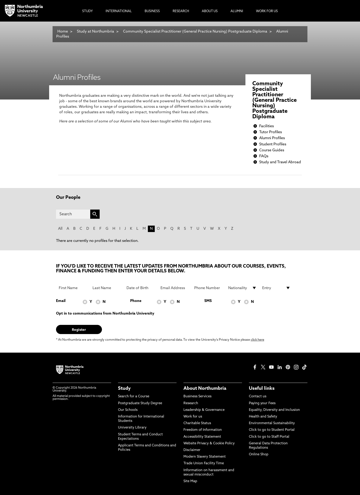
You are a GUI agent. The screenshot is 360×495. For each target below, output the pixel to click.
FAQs (263, 156)
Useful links (262, 388)
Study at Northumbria (95, 31)
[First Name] (73, 288)
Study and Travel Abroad (280, 162)
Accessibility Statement (202, 437)
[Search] (73, 214)
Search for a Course (133, 396)
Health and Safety (263, 416)
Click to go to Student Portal (272, 430)
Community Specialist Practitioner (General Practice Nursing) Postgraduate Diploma (195, 31)
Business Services (197, 396)
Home (62, 31)
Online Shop (258, 454)
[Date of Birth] (140, 288)
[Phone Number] (208, 288)
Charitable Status (197, 423)
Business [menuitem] (152, 11)
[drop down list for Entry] (276, 288)
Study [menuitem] (87, 11)
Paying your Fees (262, 403)
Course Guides (271, 150)
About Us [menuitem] (210, 11)
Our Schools (128, 410)
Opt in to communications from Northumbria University (105, 313)
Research (190, 403)
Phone (135, 301)
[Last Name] (106, 288)
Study (124, 388)
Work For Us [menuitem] (267, 11)
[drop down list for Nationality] (242, 288)
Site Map (190, 481)
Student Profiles (272, 144)
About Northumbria (204, 388)
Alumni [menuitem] (237, 11)
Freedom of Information (202, 430)
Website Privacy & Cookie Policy (209, 443)
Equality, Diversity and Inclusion (274, 410)
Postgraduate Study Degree (140, 403)
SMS (208, 301)
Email (60, 301)
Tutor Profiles (270, 132)
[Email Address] (174, 288)
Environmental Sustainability (272, 423)
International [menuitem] (119, 11)
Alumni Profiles (272, 138)
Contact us (257, 396)
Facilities (266, 126)
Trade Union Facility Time (203, 463)
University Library (132, 427)
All (60, 229)
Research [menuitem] (181, 11)
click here (257, 340)
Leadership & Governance (204, 410)
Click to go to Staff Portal (269, 437)
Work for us (192, 416)
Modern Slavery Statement (204, 457)
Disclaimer (191, 450)
